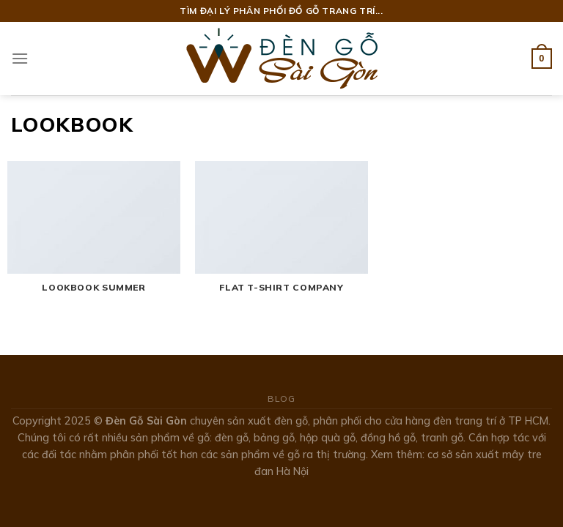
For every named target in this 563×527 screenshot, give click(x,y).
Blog (281, 398)
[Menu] (20, 58)
